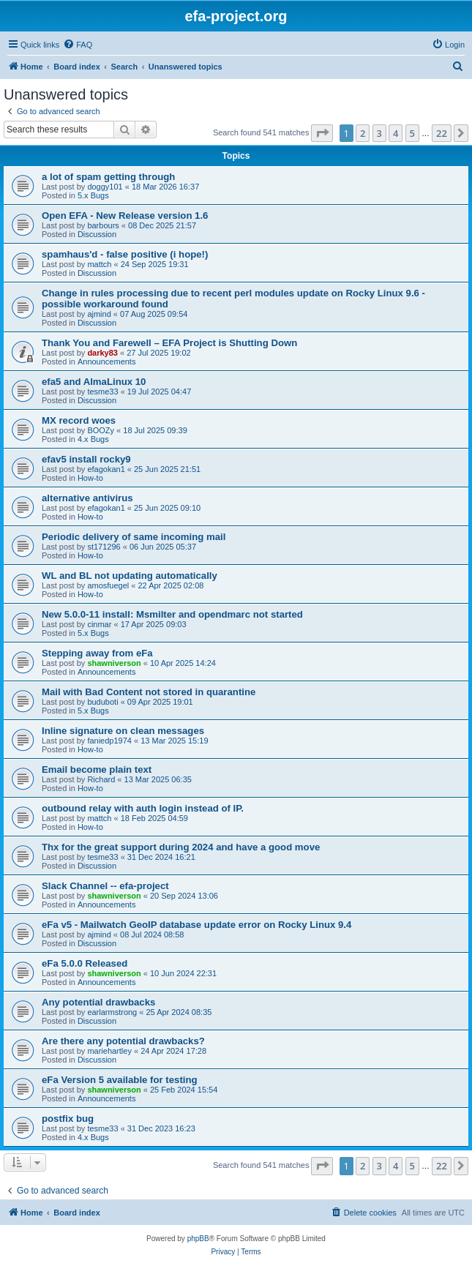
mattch (99, 264)
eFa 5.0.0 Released (84, 963)
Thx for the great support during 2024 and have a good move (181, 847)
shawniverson (114, 663)
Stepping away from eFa (97, 653)
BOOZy (100, 430)
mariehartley (109, 1050)
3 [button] (379, 133)
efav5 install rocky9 (86, 459)
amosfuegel (108, 585)
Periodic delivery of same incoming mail (133, 536)
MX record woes (79, 420)
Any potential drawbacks (98, 1002)
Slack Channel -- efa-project (105, 885)
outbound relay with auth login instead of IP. (143, 808)
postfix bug (68, 1118)
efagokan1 (105, 469)
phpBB (198, 1239)
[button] (322, 133)
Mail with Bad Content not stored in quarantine (148, 691)
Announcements (107, 361)
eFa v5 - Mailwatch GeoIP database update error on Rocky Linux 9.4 (196, 924)
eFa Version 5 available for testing (120, 1079)
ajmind (98, 314)
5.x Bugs (93, 195)
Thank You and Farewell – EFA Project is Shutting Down (169, 342)
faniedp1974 (109, 740)
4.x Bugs (93, 439)
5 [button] (412, 133)
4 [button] (395, 133)
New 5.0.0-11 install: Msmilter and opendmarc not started (172, 614)
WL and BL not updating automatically (129, 575)
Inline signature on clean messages (123, 730)
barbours (103, 225)
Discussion (97, 234)
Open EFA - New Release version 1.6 (125, 215)
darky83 (102, 352)
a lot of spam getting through (108, 176)
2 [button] (362, 133)
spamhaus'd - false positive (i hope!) (125, 254)
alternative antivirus (87, 497)
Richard (101, 779)
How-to (90, 477)
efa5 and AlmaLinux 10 (94, 381)
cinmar (99, 624)
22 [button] (441, 133)
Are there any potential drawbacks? (123, 1040)
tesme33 (102, 391)
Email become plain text (96, 769)
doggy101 (104, 186)
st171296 (103, 546)
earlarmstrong (112, 1012)
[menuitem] (77, 44)
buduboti (102, 701)
